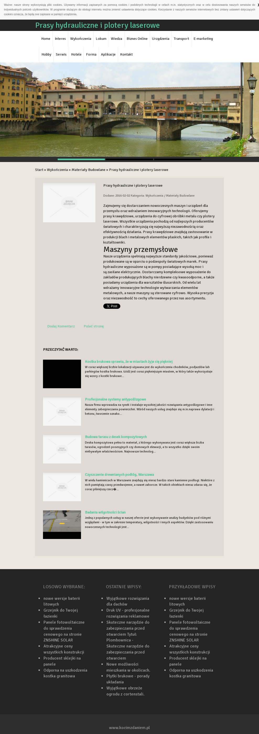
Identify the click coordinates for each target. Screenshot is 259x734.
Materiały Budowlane (88, 170)
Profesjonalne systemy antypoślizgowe (115, 399)
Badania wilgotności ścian (105, 512)
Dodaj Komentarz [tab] (61, 326)
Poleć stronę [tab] (94, 326)
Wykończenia (57, 170)
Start (39, 170)
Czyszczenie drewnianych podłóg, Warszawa (119, 474)
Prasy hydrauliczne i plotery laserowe (138, 170)
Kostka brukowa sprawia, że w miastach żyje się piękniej (128, 361)
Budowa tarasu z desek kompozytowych (116, 437)
